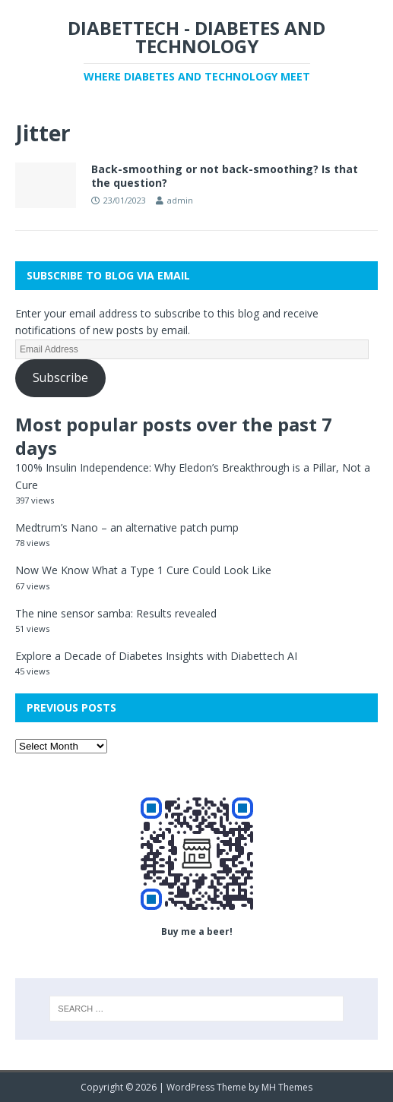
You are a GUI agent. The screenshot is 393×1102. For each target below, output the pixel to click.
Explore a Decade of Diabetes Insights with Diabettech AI (156, 656)
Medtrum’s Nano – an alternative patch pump (127, 527)
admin (180, 200)
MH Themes (286, 1087)
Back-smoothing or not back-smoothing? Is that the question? (224, 176)
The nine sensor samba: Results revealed (116, 613)
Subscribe (60, 377)
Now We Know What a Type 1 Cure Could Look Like (143, 570)
